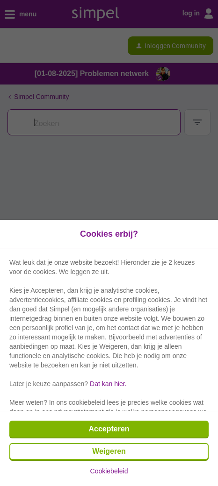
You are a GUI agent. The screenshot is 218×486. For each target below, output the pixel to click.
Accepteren (108, 429)
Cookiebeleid (109, 471)
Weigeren (109, 451)
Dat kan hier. (108, 383)
